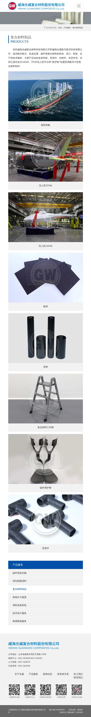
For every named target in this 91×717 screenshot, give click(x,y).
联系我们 (78, 677)
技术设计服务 (19, 613)
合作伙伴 (79, 712)
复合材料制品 (77, 28)
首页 (60, 28)
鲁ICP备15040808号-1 (57, 710)
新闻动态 (47, 674)
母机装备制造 (19, 605)
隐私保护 (71, 712)
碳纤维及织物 (19, 573)
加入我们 (78, 674)
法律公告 (63, 712)
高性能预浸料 (19, 581)
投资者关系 (63, 674)
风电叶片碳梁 (19, 597)
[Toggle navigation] (79, 6)
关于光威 (19, 674)
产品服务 (67, 28)
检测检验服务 (19, 621)
